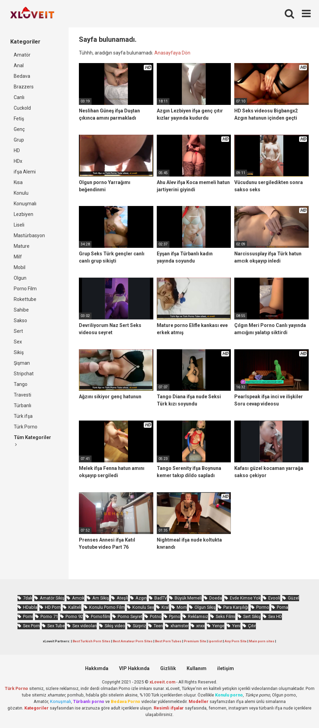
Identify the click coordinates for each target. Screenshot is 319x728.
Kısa (18, 182)
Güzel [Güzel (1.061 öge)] (293, 597)
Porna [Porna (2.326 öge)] (282, 607)
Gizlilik (168, 668)
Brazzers (24, 86)
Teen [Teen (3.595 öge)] (158, 625)
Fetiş (19, 118)
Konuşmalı (25, 203)
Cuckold (22, 108)
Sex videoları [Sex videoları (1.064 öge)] (84, 625)
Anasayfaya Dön (172, 53)
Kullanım (196, 668)
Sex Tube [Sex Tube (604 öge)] (56, 625)
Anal (19, 65)
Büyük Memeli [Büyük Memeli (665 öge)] (188, 597)
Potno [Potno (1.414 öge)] (156, 616)
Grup (19, 140)
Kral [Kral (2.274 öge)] (165, 607)
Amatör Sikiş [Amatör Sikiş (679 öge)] (52, 597)
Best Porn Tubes (168, 641)
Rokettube (25, 299)
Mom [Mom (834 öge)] (182, 607)
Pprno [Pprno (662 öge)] (174, 616)
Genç (19, 129)
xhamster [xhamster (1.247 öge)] (179, 625)
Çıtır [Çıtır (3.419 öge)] (252, 625)
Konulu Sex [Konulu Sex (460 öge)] (143, 607)
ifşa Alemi (25, 171)
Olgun (20, 278)
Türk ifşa (23, 416)
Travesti (22, 395)
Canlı (19, 97)
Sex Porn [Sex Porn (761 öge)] (31, 625)
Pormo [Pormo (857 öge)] (262, 607)
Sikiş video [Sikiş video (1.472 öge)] (115, 625)
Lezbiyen (23, 214)
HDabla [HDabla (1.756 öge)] (30, 607)
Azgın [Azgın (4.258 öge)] (141, 597)
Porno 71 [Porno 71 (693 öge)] (49, 616)
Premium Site (195, 641)
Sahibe (21, 310)
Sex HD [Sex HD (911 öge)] (275, 616)
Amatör (22, 55)
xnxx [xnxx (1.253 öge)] (200, 625)
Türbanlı (22, 405)
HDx (18, 161)
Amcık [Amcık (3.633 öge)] (78, 597)
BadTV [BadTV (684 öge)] (160, 597)
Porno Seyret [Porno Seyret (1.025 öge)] (130, 616)
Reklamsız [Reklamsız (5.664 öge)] (198, 616)
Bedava (22, 76)
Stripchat (24, 373)
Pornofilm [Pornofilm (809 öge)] (100, 616)
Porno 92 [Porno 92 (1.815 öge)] (74, 616)
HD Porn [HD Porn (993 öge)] (53, 607)
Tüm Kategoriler (32, 441)
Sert (18, 331)
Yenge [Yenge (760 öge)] (218, 625)
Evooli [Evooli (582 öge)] (274, 597)
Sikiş (19, 352)
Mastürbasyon (29, 235)
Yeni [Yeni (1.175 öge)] (236, 625)
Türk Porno (25, 426)
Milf (18, 256)
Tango (20, 384)
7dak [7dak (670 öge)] (27, 597)
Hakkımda (96, 668)
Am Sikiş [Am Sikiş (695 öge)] (100, 597)
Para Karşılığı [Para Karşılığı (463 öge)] (235, 607)
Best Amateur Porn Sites (133, 641)
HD (17, 150)
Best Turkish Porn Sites (91, 641)
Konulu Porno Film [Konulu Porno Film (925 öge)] (107, 607)
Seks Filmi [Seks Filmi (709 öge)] (225, 616)
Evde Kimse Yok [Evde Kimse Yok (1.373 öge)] (245, 597)
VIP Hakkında (134, 668)
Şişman (22, 363)
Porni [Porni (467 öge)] (28, 616)
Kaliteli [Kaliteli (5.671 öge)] (74, 607)
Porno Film (25, 288)
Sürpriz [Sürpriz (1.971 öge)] (139, 625)
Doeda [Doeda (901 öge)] (215, 597)
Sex (18, 341)
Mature (21, 246)
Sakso (20, 320)
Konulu (21, 193)
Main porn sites (261, 641)
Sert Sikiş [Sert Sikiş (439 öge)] (252, 616)
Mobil (19, 267)
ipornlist (215, 641)
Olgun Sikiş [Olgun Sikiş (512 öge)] (205, 607)
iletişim (225, 668)
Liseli (19, 225)
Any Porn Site (236, 641)
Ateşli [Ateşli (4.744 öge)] (122, 597)
